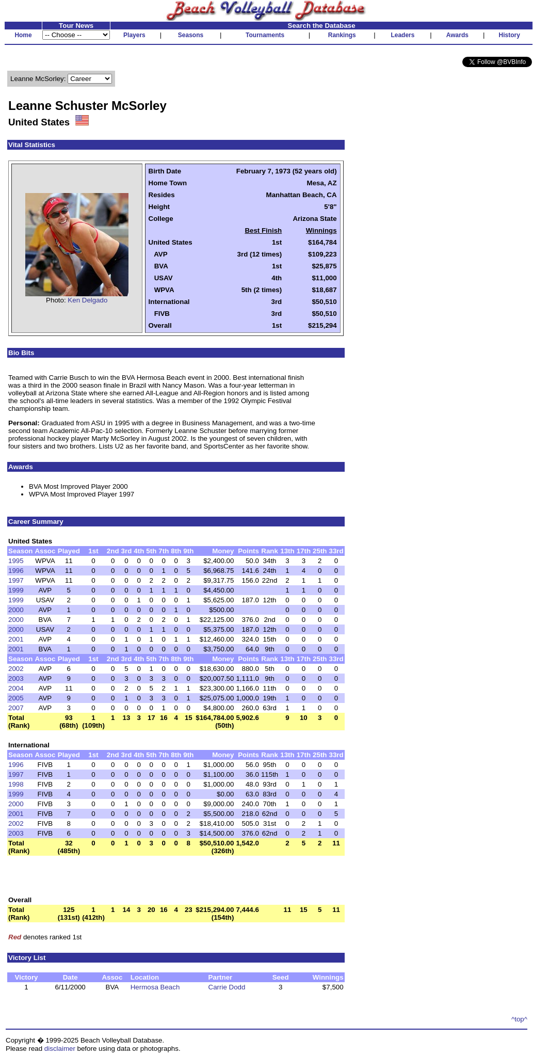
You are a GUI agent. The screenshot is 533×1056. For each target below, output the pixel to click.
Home (22, 35)
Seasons (190, 35)
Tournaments (265, 35)
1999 (16, 590)
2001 (16, 639)
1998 (16, 784)
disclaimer (59, 1048)
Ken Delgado (87, 300)
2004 (16, 688)
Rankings (342, 35)
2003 (16, 678)
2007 (16, 708)
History (509, 35)
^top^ (519, 1019)
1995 (16, 561)
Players (134, 35)
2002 (16, 669)
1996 (16, 570)
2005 (16, 698)
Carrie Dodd (227, 987)
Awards (457, 35)
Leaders (402, 35)
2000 (16, 610)
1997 (16, 580)
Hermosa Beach (155, 987)
